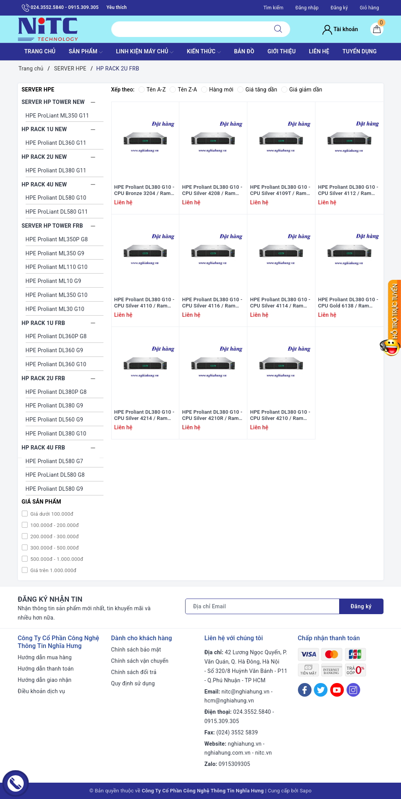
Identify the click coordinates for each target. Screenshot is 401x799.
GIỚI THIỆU (282, 51)
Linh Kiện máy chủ (144, 52)
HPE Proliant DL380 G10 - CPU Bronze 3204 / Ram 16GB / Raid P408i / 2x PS (144, 190)
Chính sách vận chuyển (140, 661)
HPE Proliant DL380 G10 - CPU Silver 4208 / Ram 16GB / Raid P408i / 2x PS (212, 190)
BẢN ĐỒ (244, 51)
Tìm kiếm (273, 8)
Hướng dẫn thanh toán (46, 669)
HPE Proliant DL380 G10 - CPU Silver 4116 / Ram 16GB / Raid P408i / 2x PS (212, 303)
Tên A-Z (152, 89)
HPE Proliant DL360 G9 (54, 350)
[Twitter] (320, 690)
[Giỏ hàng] (376, 29)
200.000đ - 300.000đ (54, 536)
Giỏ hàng (369, 8)
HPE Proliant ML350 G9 (55, 253)
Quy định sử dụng (133, 683)
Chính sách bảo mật (136, 649)
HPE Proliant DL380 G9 (54, 405)
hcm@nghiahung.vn (229, 700)
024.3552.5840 (252, 712)
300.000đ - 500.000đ (54, 548)
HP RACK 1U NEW (44, 129)
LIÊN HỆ (319, 51)
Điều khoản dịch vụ (41, 691)
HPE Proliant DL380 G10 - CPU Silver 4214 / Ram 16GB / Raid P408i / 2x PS (144, 415)
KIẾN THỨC (204, 52)
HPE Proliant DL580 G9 (54, 489)
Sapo (306, 791)
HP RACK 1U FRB (43, 323)
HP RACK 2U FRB (43, 378)
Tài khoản (340, 29)
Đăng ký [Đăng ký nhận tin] (361, 606)
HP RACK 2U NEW (44, 157)
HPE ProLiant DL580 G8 (55, 475)
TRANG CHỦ (39, 51)
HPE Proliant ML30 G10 (55, 309)
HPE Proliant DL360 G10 (56, 364)
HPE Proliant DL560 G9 (54, 419)
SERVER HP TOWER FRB (52, 226)
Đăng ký (339, 8)
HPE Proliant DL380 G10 (56, 433)
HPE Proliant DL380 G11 (56, 170)
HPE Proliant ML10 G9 (53, 281)
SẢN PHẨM (86, 52)
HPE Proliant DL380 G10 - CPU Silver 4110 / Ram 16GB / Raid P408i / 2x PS (144, 303)
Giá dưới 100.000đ (51, 514)
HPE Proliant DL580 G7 (54, 461)
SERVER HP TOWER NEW (53, 102)
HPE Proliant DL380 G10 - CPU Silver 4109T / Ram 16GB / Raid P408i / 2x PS (280, 190)
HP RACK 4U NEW (44, 184)
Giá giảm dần (301, 89)
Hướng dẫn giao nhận (45, 680)
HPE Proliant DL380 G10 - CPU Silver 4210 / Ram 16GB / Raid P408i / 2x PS (280, 415)
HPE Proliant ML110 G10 (57, 267)
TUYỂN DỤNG (360, 51)
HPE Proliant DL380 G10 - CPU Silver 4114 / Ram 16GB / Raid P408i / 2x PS (280, 303)
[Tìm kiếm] (278, 29)
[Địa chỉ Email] (262, 606)
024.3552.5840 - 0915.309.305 (60, 8)
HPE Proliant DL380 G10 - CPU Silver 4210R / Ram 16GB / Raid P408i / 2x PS (212, 415)
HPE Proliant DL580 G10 (56, 198)
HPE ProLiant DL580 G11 (57, 212)
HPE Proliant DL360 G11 (56, 143)
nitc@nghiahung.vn (246, 691)
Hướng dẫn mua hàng (45, 657)
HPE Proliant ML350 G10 (57, 295)
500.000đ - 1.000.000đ (56, 559)
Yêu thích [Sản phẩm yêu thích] (117, 7)
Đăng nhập (307, 8)
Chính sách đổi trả (134, 672)
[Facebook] (305, 690)
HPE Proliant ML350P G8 (57, 239)
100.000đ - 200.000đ (54, 525)
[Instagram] (353, 690)
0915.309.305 (222, 721)
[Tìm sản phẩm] (188, 29)
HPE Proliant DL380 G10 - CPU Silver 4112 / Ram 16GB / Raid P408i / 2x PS (348, 190)
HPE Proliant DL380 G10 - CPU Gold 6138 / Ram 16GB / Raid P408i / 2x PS (348, 303)
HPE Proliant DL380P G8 (56, 392)
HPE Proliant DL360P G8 (56, 336)
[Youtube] (337, 690)
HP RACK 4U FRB (43, 447)
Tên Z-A (183, 89)
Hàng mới (217, 89)
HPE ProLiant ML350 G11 (57, 115)
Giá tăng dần (257, 89)
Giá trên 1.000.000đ (53, 570)
